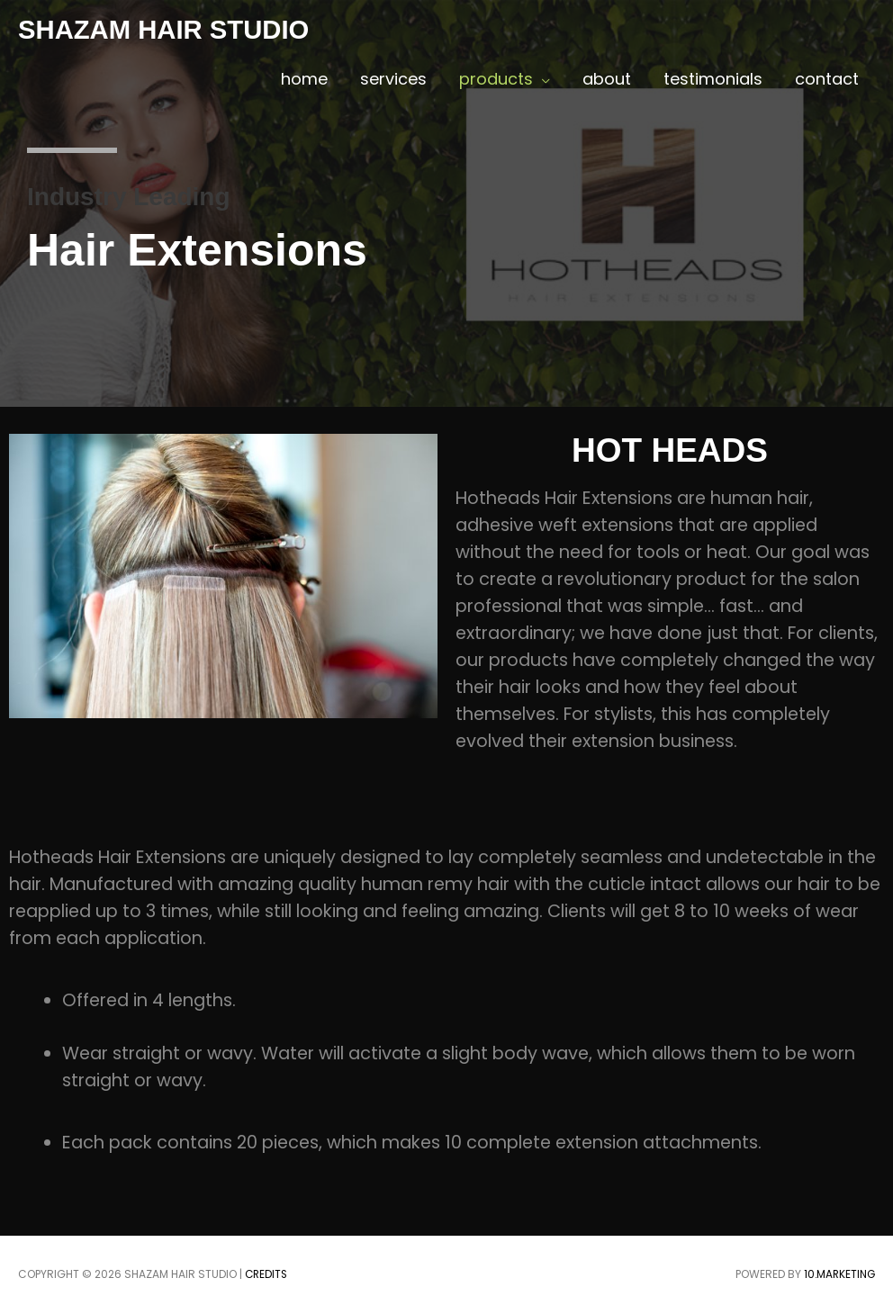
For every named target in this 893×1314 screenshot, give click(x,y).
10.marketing (838, 1274)
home (304, 79)
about (606, 79)
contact (827, 79)
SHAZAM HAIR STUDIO (167, 29)
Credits (267, 1274)
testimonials (712, 79)
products (496, 79)
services (393, 79)
